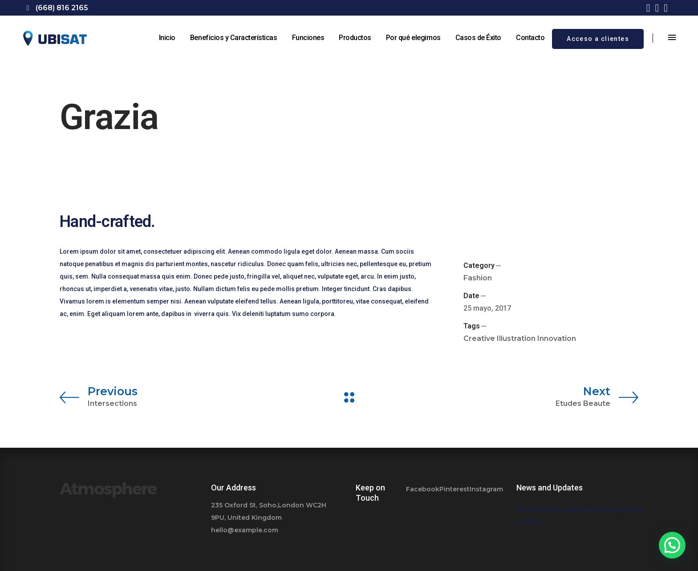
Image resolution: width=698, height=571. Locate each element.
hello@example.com (244, 530)
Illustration (516, 338)
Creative (479, 338)
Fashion (477, 278)
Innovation (556, 338)
